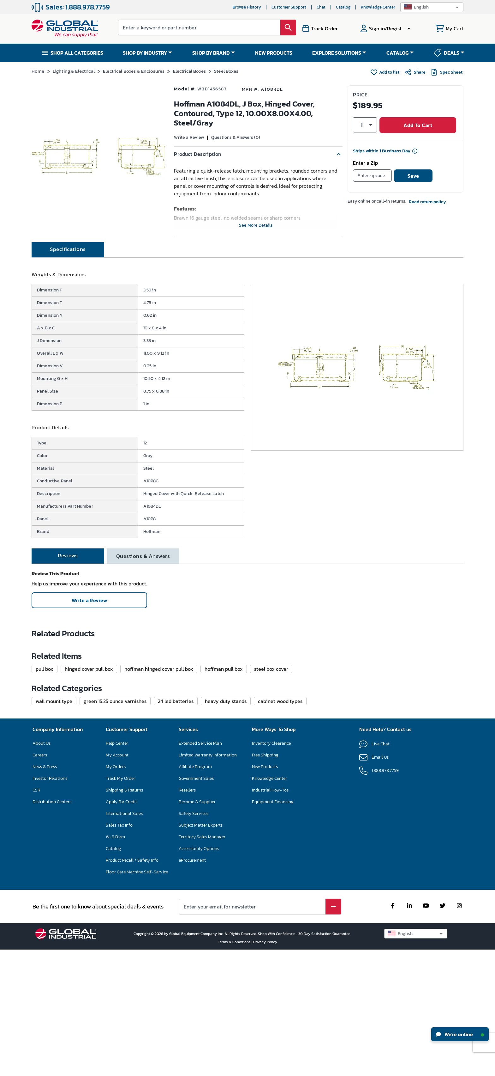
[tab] (68, 266)
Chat (321, 7)
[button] (432, 7)
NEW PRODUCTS (273, 53)
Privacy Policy (265, 1068)
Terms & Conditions (235, 1068)
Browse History (247, 7)
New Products (265, 893)
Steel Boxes (226, 71)
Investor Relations (50, 904)
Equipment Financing (273, 928)
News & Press (45, 893)
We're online (460, 1034)
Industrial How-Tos (270, 916)
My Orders (116, 893)
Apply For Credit (121, 928)
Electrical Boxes (189, 71)
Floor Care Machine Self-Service (137, 998)
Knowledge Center (378, 7)
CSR (36, 916)
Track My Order (120, 904)
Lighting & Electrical (74, 71)
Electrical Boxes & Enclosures (133, 71)
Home (38, 71)
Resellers (187, 916)
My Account (117, 881)
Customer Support (288, 7)
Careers (40, 881)
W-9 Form (115, 963)
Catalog (343, 7)
